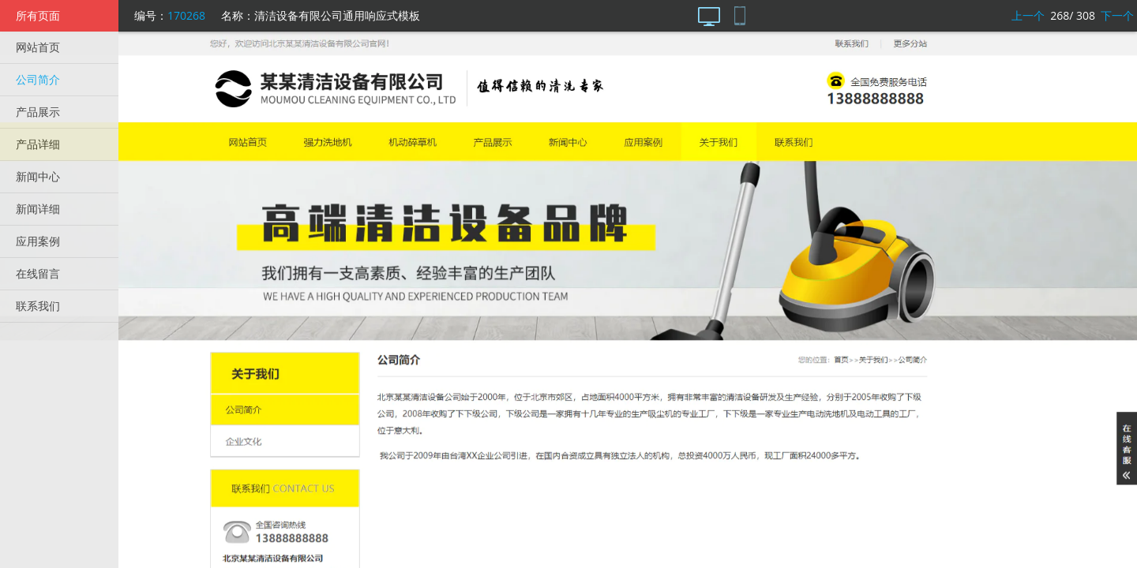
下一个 (1117, 15)
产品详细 (38, 143)
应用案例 (38, 241)
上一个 (1028, 15)
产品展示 (38, 111)
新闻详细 (38, 208)
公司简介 (38, 79)
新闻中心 (38, 176)
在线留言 (38, 273)
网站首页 (38, 46)
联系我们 (38, 305)
